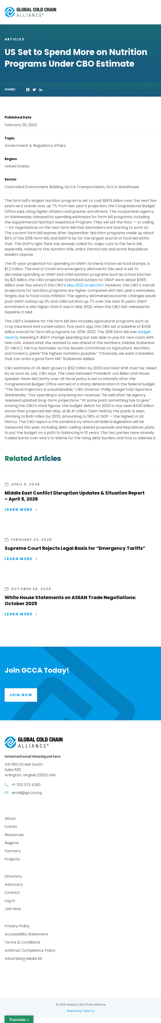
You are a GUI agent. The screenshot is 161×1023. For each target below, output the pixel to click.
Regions (12, 843)
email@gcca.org (27, 792)
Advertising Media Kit (23, 959)
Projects (12, 859)
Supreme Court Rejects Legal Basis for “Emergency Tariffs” (75, 548)
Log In (10, 901)
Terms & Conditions (22, 943)
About (10, 819)
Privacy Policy (17, 926)
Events (11, 827)
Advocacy (14, 885)
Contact (12, 893)
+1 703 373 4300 (26, 784)
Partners (13, 851)
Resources (14, 835)
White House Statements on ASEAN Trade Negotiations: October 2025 (70, 600)
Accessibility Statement (26, 934)
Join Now (13, 909)
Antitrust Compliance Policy (30, 951)
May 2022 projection (85, 285)
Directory (13, 877)
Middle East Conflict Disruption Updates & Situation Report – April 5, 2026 (75, 496)
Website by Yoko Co (80, 1011)
